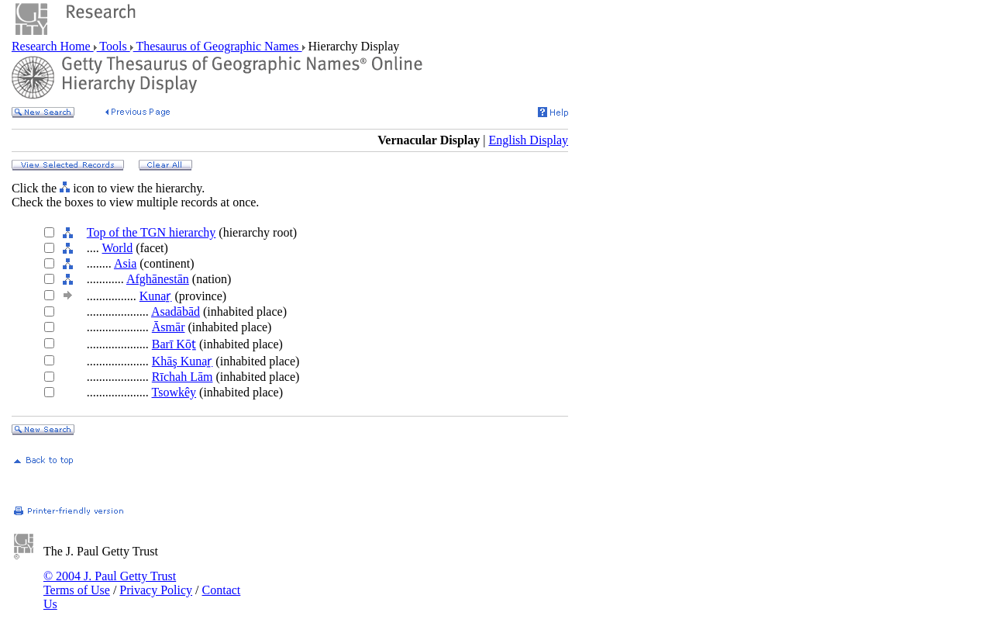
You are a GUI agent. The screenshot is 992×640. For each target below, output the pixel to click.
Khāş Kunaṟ (182, 361)
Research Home (53, 46)
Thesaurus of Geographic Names (217, 46)
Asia (125, 263)
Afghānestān (157, 278)
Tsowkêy (174, 392)
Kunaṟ (156, 296)
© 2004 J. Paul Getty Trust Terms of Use (109, 583)
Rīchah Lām (182, 376)
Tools (113, 46)
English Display (528, 140)
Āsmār (168, 327)
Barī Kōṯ (174, 344)
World (117, 247)
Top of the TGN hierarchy (151, 232)
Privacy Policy (155, 590)
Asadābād (175, 311)
